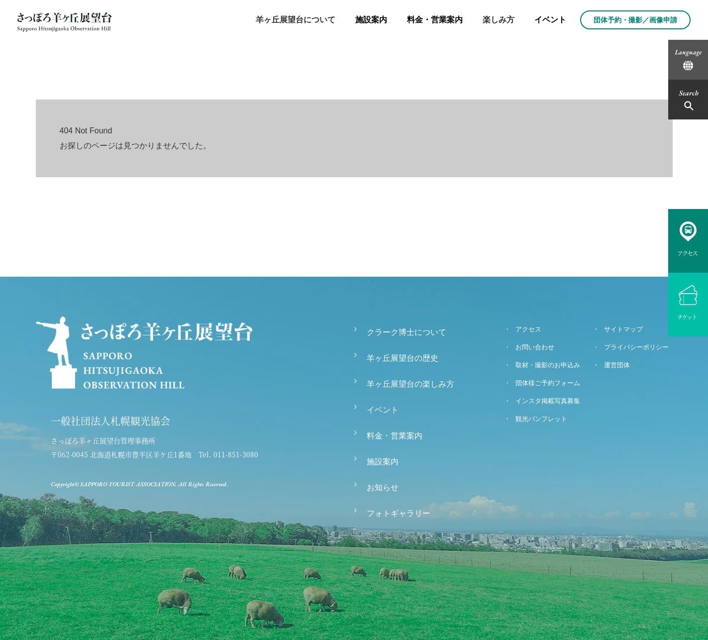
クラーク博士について (406, 332)
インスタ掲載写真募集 (547, 401)
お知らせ (383, 487)
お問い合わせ (534, 347)
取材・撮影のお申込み (547, 365)
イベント (550, 19)
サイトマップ (623, 329)
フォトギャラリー (398, 513)
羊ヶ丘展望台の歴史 (402, 358)
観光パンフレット (541, 419)
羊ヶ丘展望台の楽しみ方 (410, 384)
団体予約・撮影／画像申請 (635, 20)
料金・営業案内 (435, 19)
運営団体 (617, 365)
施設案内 (371, 19)
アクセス (528, 329)
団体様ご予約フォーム (547, 383)
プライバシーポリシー (636, 347)
